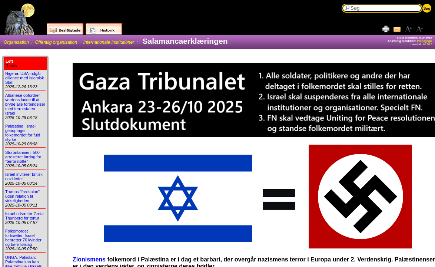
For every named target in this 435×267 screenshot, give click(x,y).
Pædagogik (424, 41)
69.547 (427, 44)
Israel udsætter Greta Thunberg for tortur (24, 215)
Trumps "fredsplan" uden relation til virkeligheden (22, 196)
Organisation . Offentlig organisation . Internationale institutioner (69, 42)
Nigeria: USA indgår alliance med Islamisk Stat (24, 78)
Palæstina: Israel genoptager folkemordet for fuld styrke (22, 133)
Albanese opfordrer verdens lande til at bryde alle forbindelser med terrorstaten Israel (25, 104)
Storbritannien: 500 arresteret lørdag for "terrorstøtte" (23, 157)
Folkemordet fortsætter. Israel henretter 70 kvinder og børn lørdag (23, 238)
